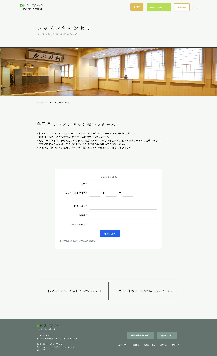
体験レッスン (150, 345)
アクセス (175, 345)
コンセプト (123, 345)
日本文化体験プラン (158, 7)
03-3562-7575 (52, 344)
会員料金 (136, 345)
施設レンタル (167, 335)
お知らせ (164, 345)
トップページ (42, 102)
